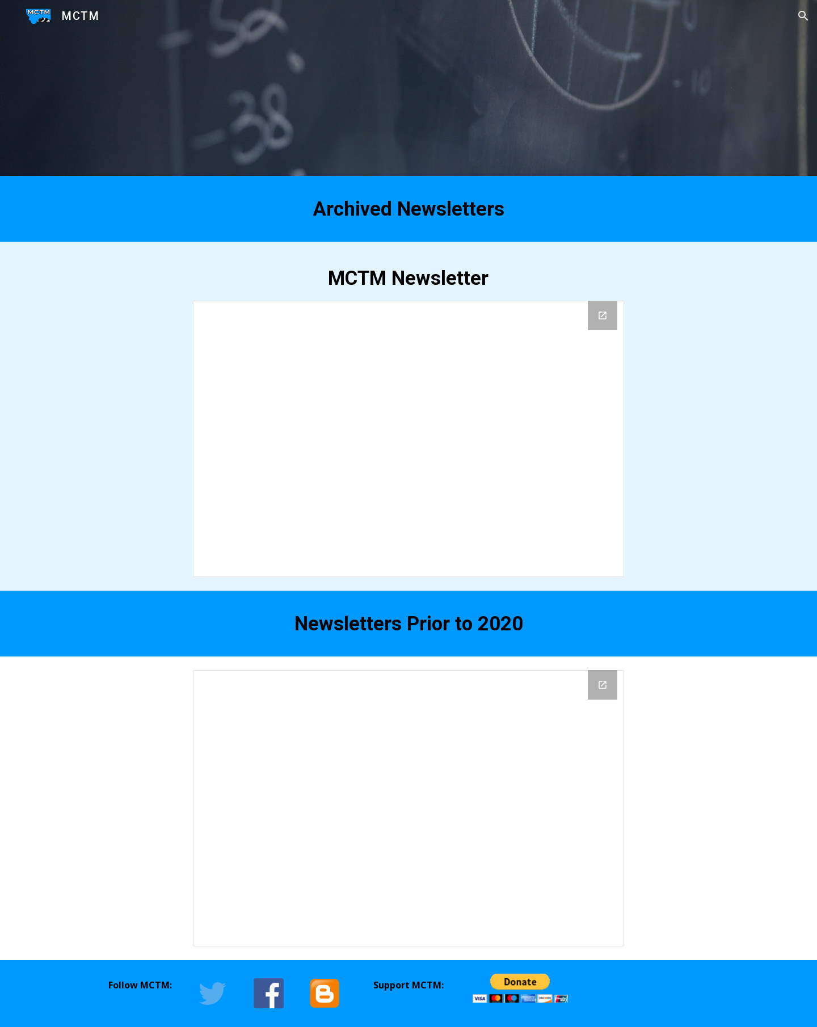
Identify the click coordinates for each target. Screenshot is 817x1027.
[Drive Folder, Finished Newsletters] (408, 439)
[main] (408, 209)
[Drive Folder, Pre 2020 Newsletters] (408, 808)
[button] (803, 16)
